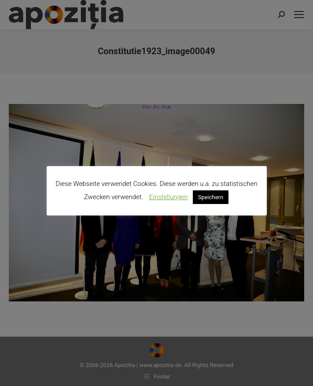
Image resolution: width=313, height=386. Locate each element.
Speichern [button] (211, 197)
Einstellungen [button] (168, 197)
